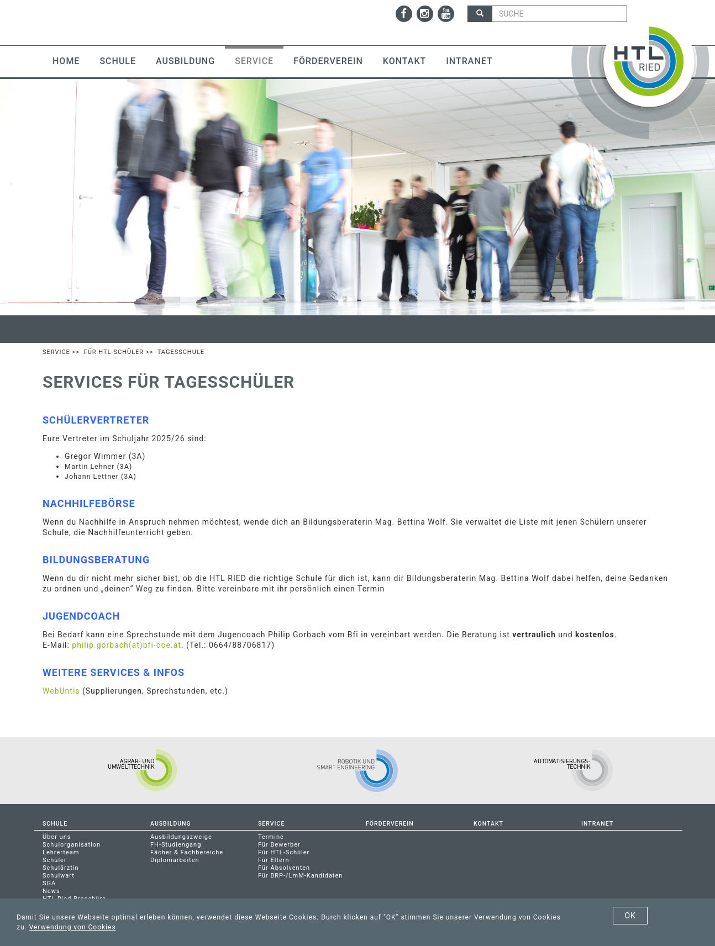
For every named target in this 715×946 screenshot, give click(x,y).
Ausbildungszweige (181, 837)
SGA (49, 883)
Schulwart (59, 875)
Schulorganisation (72, 844)
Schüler (55, 860)
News (51, 891)
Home (66, 61)
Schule (117, 61)
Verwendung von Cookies (72, 927)
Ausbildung (185, 61)
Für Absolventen (284, 867)
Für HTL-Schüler (114, 352)
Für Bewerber (279, 844)
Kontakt (405, 61)
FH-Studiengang (175, 844)
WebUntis (61, 690)
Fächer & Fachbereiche (186, 852)
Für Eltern (274, 860)
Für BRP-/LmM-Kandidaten (300, 875)
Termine (271, 837)
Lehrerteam (61, 852)
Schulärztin (61, 867)
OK (629, 915)
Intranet (469, 61)
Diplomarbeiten (174, 860)
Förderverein (328, 61)
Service (254, 61)
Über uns (57, 837)
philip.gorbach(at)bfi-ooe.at (126, 645)
